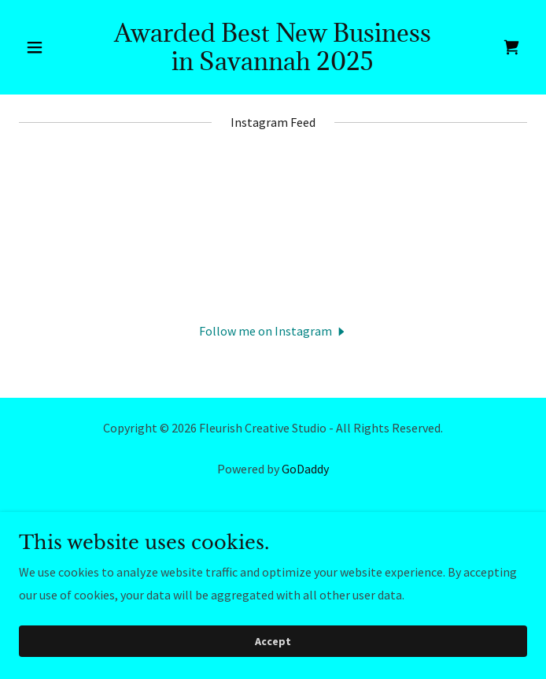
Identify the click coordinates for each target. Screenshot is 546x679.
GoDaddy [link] (305, 469)
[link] (273, 65)
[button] (57, 47)
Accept (273, 641)
